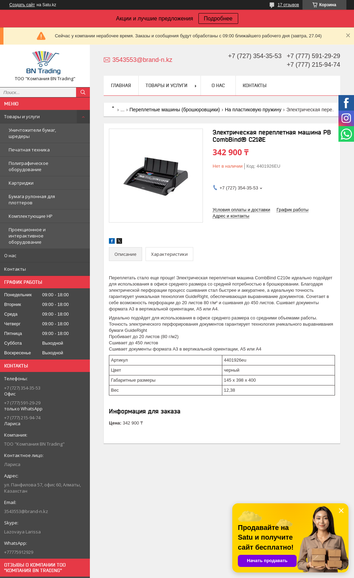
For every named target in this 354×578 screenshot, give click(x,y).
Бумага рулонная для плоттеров (32, 199)
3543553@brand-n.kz (26, 511)
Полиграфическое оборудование (28, 166)
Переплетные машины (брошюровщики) (175, 109)
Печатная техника (29, 150)
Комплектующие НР (31, 216)
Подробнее (218, 18)
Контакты (15, 269)
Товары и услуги (22, 116)
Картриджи (21, 183)
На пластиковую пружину (253, 109)
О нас (10, 255)
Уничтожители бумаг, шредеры (32, 133)
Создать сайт (22, 4)
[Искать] (83, 92)
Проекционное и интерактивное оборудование (27, 235)
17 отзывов (288, 4)
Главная (121, 85)
